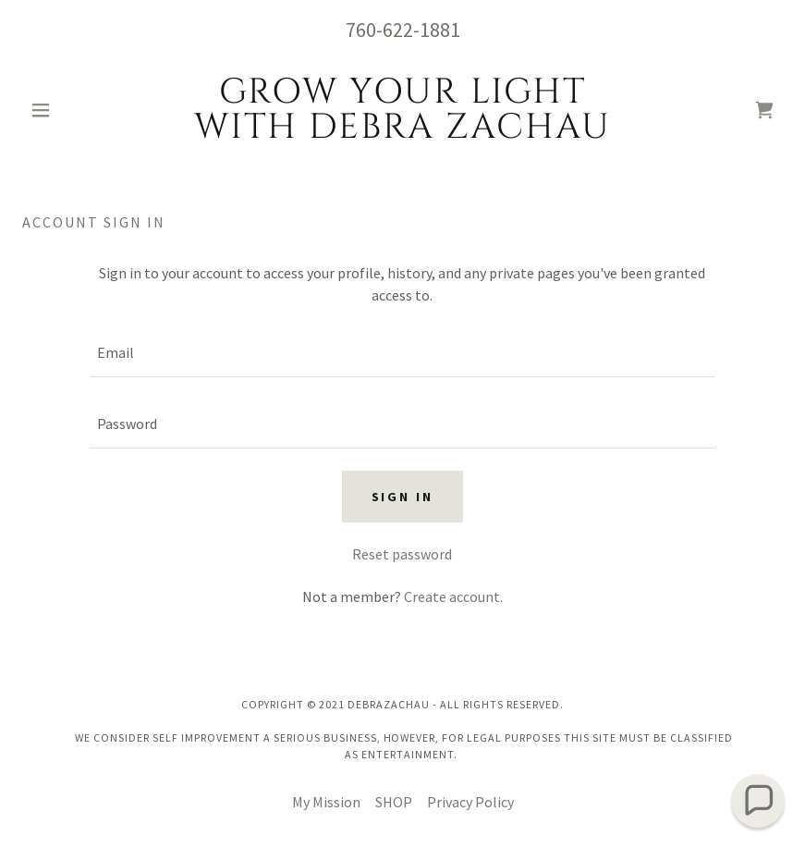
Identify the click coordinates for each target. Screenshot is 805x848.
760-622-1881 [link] (403, 30)
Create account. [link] (453, 596)
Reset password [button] (402, 554)
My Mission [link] (326, 802)
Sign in (403, 496)
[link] (402, 132)
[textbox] (403, 352)
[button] (79, 110)
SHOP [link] (393, 802)
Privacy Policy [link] (470, 802)
